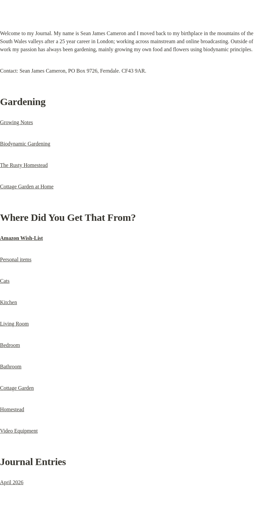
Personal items (16, 259)
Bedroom (10, 345)
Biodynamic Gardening (25, 144)
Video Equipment (19, 431)
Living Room (14, 324)
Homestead (12, 409)
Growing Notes (16, 122)
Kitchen (8, 302)
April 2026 (11, 482)
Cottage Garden (17, 388)
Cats (4, 281)
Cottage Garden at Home (27, 186)
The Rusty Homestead (24, 165)
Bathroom (10, 366)
